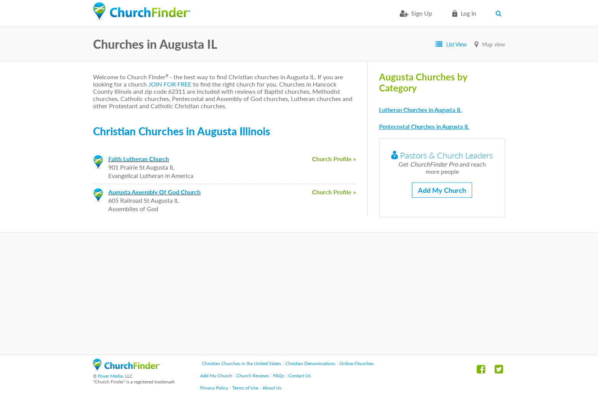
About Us (271, 388)
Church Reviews (252, 375)
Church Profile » (334, 158)
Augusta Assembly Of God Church (154, 191)
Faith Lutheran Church (138, 158)
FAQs (278, 375)
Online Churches (356, 363)
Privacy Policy (214, 388)
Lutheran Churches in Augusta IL (420, 109)
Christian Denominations (310, 363)
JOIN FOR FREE (169, 84)
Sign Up (421, 13)
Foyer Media (110, 376)
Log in (468, 13)
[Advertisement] (299, 293)
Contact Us (299, 375)
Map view (493, 44)
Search (500, 13)
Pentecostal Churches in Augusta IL (424, 126)
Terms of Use (245, 388)
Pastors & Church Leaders (442, 155)
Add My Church (442, 190)
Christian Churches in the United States (241, 363)
